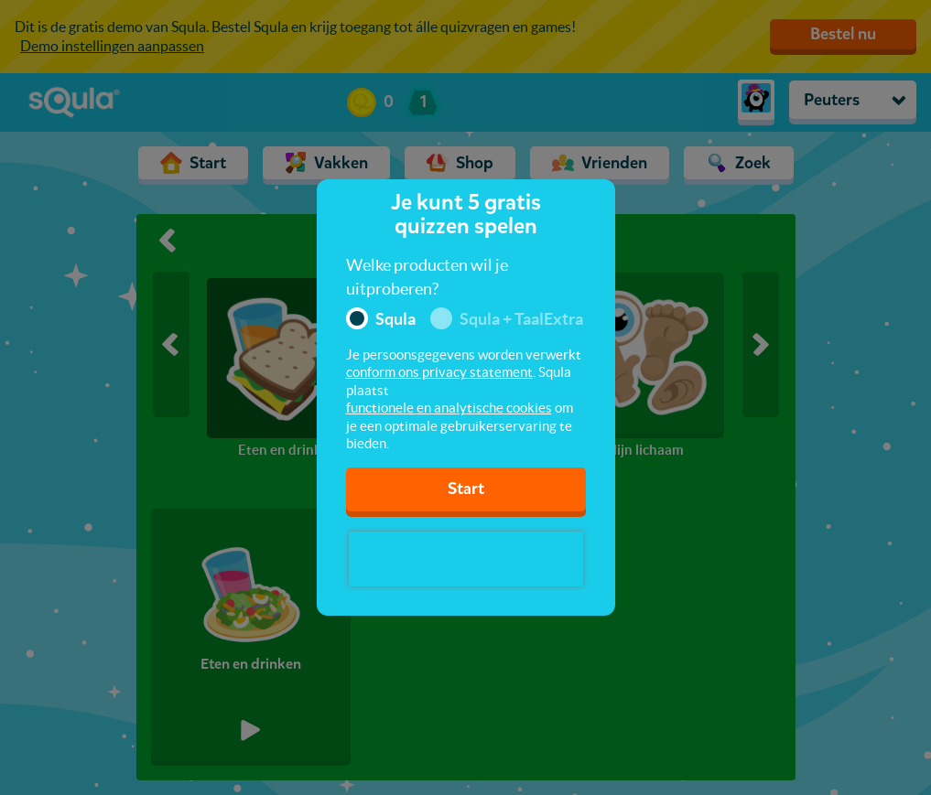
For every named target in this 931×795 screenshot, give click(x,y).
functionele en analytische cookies (449, 407)
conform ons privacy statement (439, 372)
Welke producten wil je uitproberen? (427, 276)
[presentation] (466, 559)
